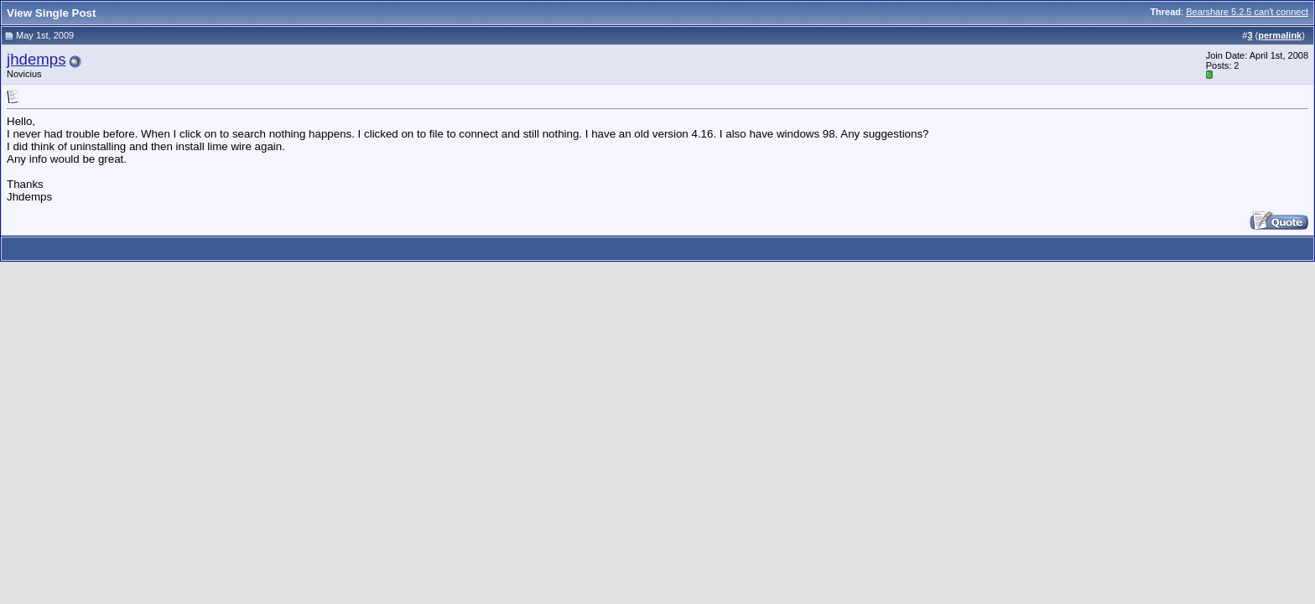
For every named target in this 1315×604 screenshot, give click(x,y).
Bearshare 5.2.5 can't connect (1247, 12)
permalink (1280, 35)
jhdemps (36, 59)
